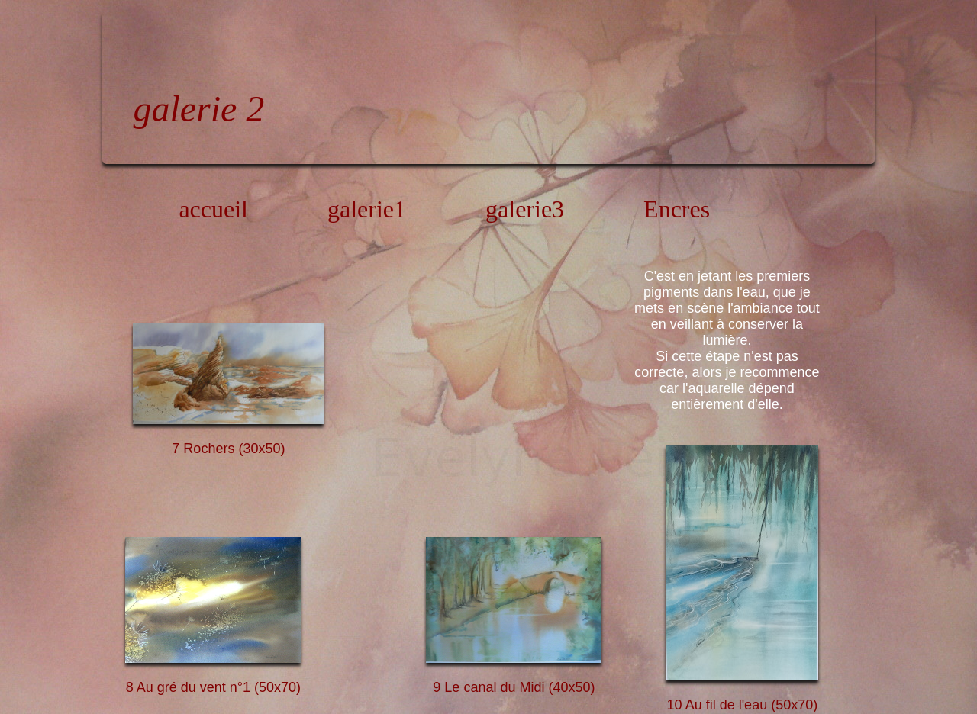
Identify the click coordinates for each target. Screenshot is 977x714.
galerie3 (524, 209)
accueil (213, 209)
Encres (676, 209)
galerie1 (366, 209)
